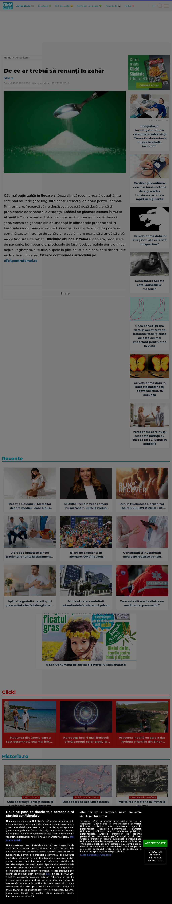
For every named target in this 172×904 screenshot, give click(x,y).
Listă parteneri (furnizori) (95, 855)
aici (48, 873)
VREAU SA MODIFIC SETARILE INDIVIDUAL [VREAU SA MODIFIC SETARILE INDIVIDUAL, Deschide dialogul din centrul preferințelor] (155, 856)
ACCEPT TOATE (155, 843)
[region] (86, 855)
